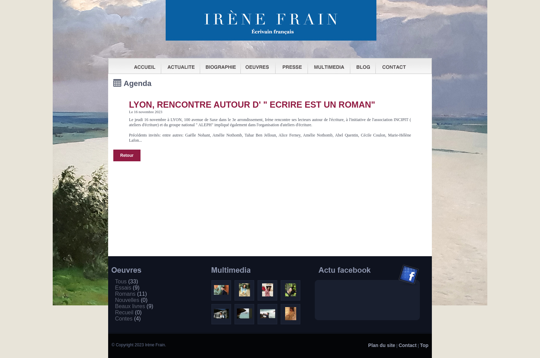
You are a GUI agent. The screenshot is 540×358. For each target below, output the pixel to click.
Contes (128, 319)
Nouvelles (131, 300)
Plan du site (381, 345)
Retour (127, 155)
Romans (131, 294)
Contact (407, 345)
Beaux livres (134, 306)
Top (424, 345)
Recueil (128, 312)
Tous (126, 281)
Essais (127, 288)
